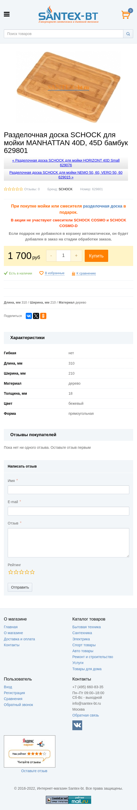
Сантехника (82, 633)
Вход (8, 687)
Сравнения (13, 699)
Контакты (11, 645)
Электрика (81, 639)
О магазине (13, 633)
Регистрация (14, 693)
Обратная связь (85, 715)
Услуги (77, 663)
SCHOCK (66, 189)
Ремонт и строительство (92, 657)
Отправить (20, 587)
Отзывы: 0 (32, 189)
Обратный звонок (18, 705)
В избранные (54, 273)
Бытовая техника (86, 627)
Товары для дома (86, 669)
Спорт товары (84, 645)
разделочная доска (102, 206)
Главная (11, 627)
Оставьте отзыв (34, 771)
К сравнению (86, 273)
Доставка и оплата (19, 639)
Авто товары (82, 651)
